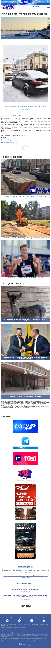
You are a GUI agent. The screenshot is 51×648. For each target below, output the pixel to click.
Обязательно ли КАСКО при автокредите (25, 589)
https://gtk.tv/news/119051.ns (9, 142)
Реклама (45, 617)
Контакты (37, 617)
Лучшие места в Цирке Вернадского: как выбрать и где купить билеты (25, 570)
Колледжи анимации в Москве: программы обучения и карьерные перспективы (26, 576)
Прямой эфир (35, 6)
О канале (5, 617)
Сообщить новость (24, 617)
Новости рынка (25, 566)
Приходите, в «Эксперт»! (25, 583)
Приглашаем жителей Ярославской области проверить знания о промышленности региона (25, 596)
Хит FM (24, 6)
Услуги (13, 617)
